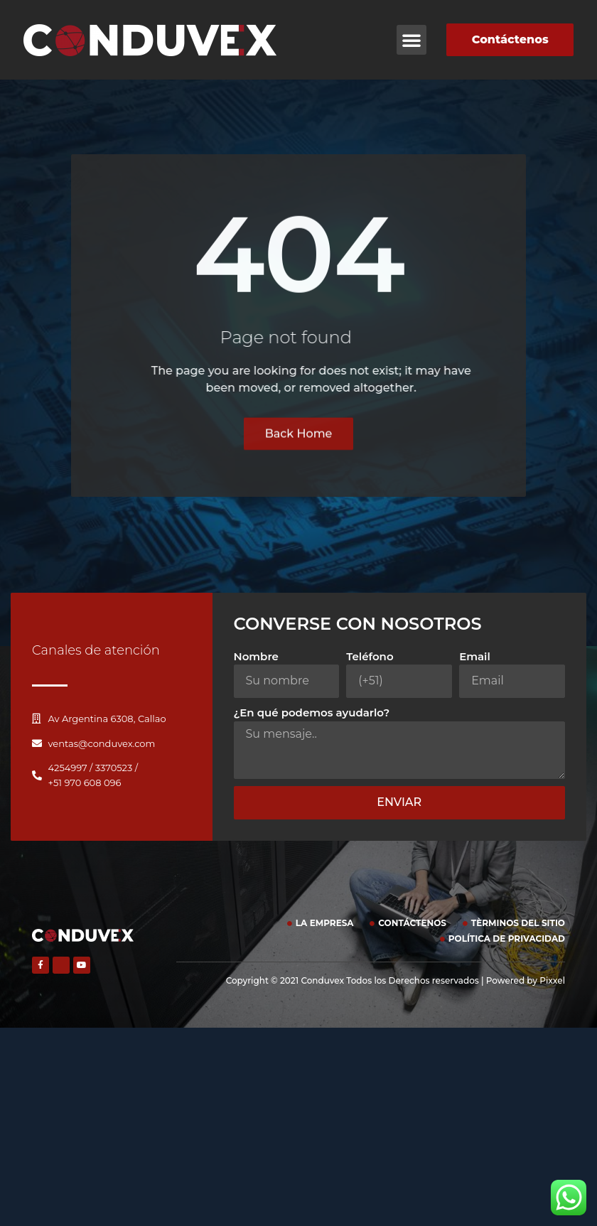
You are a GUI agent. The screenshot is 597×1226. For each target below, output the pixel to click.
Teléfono (369, 656)
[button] (411, 40)
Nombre (256, 656)
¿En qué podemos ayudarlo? (312, 712)
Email (474, 656)
